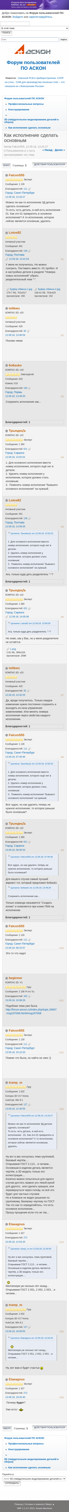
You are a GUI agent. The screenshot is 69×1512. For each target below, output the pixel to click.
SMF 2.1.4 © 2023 (25, 1508)
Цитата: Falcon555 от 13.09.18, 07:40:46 (32, 857)
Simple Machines (44, 1508)
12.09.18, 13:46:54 (15, 335)
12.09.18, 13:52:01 (15, 457)
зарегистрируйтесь (40, 16)
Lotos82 (15, 232)
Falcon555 (16, 175)
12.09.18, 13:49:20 (15, 396)
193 (25, 388)
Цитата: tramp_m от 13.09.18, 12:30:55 (31, 1248)
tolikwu (14, 308)
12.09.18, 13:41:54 (19, 259)
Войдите (18, 16)
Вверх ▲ (50, 1504)
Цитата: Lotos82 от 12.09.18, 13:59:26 (30, 623)
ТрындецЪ (17, 430)
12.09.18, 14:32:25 (15, 695)
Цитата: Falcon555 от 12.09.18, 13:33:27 (32, 1115)
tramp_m (15, 1082)
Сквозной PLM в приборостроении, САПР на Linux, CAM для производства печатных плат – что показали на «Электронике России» (35, 82)
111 (25, 189)
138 (25, 251)
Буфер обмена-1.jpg (19, 289)
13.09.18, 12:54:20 (15, 1241)
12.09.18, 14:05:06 (19, 616)
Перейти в (8, 1474)
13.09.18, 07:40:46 (15, 756)
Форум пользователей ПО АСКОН (33, 65)
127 (25, 1104)
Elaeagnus (17, 1224)
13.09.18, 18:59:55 (15, 1331)
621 (25, 449)
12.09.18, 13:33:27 (15, 197)
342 (25, 996)
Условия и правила (34, 1504)
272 (25, 1237)
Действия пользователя (49, 164)
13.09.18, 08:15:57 (15, 947)
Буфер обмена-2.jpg (47, 289)
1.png (11, 649)
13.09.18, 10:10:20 (15, 1052)
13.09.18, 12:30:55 (15, 1108)
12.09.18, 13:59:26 (15, 526)
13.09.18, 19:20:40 (15, 1397)
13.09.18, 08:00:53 (15, 849)
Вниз (6, 165)
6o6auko (15, 365)
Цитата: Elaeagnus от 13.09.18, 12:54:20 (32, 1338)
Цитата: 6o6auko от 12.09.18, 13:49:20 (31, 887)
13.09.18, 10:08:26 (15, 1000)
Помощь (19, 1504)
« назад (47, 149)
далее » (60, 149)
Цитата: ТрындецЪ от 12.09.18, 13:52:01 (32, 533)
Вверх (7, 1428)
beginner (15, 978)
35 (25, 331)
